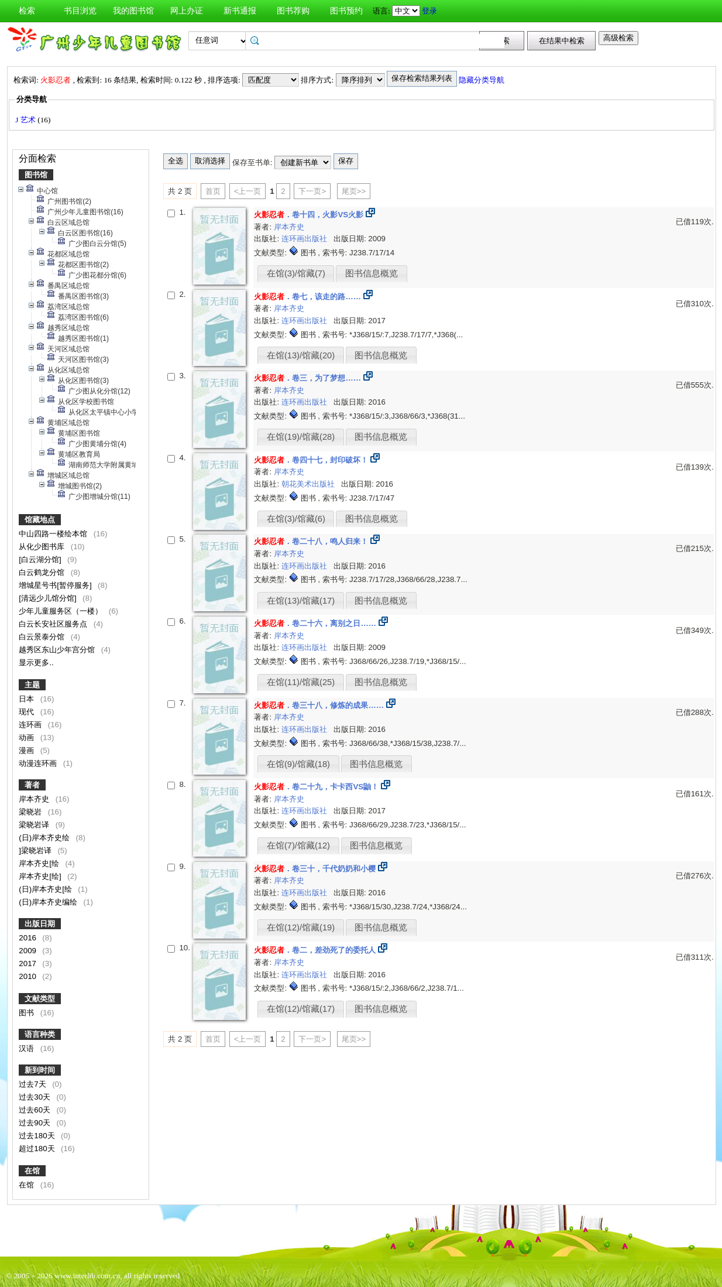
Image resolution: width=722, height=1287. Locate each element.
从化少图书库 (43, 546)
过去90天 (36, 1122)
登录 (429, 10)
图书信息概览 (371, 273)
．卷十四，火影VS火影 (308, 214)
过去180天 (38, 1135)
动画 (27, 737)
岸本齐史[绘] (41, 876)
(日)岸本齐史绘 (45, 837)
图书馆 (36, 174)
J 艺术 (26, 119)
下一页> (312, 191)
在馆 (32, 1170)
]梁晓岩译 (36, 850)
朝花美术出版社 (309, 484)
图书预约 (346, 10)
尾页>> (354, 191)
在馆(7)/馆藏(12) (298, 845)
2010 (28, 976)
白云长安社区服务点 (54, 623)
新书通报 (240, 10)
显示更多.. (36, 662)
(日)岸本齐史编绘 (49, 902)
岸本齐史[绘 (40, 863)
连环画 (31, 724)
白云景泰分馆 (43, 636)
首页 (213, 191)
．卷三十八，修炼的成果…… (319, 705)
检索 (27, 10)
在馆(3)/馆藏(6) (296, 518)
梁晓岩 (31, 811)
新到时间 (40, 1070)
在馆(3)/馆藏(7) (296, 273)
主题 (32, 684)
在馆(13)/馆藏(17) (301, 600)
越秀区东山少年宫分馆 (58, 649)
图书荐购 (293, 10)
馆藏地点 (40, 519)
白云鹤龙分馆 (43, 572)
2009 (28, 950)
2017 (28, 963)
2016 (28, 937)
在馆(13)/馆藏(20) (301, 355)
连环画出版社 (305, 238)
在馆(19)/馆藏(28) (301, 436)
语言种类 (40, 1034)
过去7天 (33, 1084)
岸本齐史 (35, 799)
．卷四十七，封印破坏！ (311, 460)
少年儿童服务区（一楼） (62, 611)
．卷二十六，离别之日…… (315, 623)
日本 (27, 698)
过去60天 (36, 1109)
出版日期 (40, 923)
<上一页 (248, 191)
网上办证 (186, 10)
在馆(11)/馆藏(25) (301, 682)
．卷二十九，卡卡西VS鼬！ (316, 786)
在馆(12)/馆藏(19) (301, 927)
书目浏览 (80, 10)
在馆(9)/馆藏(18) (298, 764)
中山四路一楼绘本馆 (54, 533)
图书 (27, 1012)
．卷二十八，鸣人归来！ (311, 541)
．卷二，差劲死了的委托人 (315, 950)
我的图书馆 (133, 10)
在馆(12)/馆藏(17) (301, 1009)
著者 (32, 785)
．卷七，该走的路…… (307, 296)
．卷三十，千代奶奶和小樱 (315, 868)
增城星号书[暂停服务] (56, 585)
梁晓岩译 (35, 824)
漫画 (27, 750)
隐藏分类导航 (482, 80)
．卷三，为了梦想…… (307, 378)
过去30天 (36, 1097)
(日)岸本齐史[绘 (46, 889)
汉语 (27, 1048)
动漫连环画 (39, 763)
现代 (27, 711)
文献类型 (40, 998)
